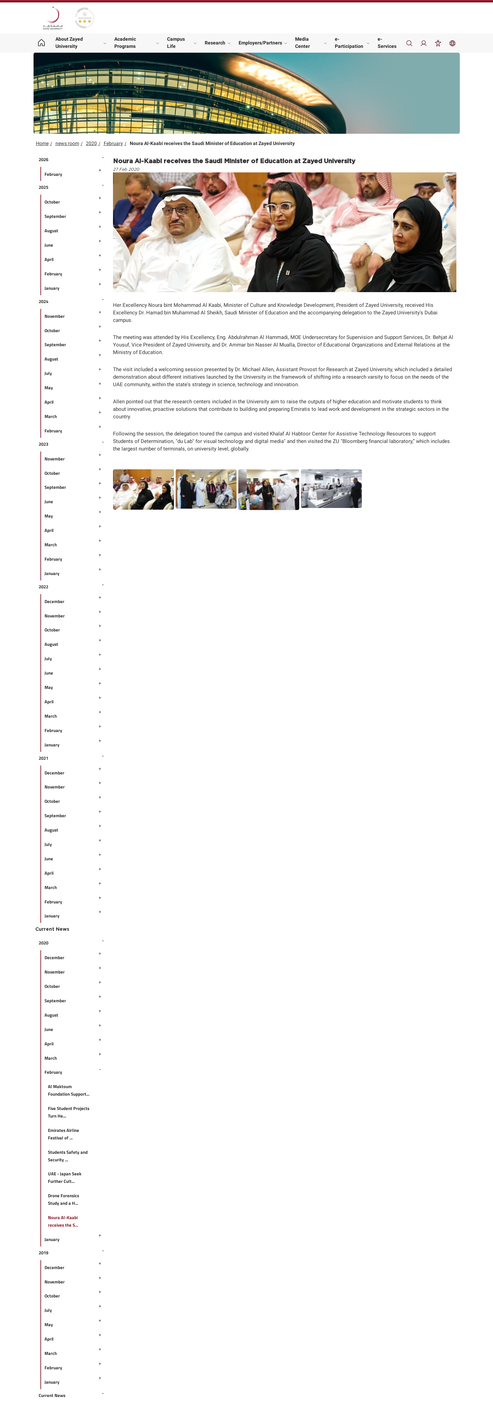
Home (42, 143)
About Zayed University (69, 42)
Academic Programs (125, 42)
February (113, 143)
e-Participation (349, 42)
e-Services (387, 42)
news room (67, 143)
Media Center (302, 42)
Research (215, 42)
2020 (91, 143)
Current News (52, 929)
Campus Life (176, 42)
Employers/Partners (260, 42)
